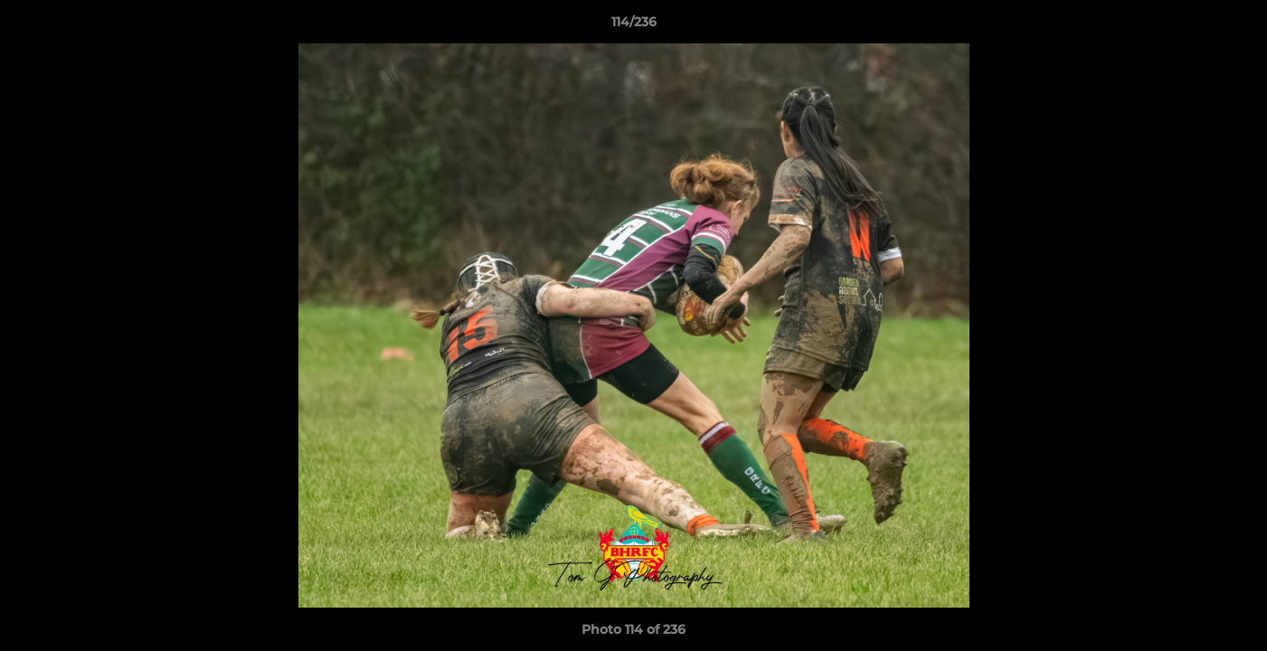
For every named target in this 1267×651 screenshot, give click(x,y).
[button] (1234, 26)
